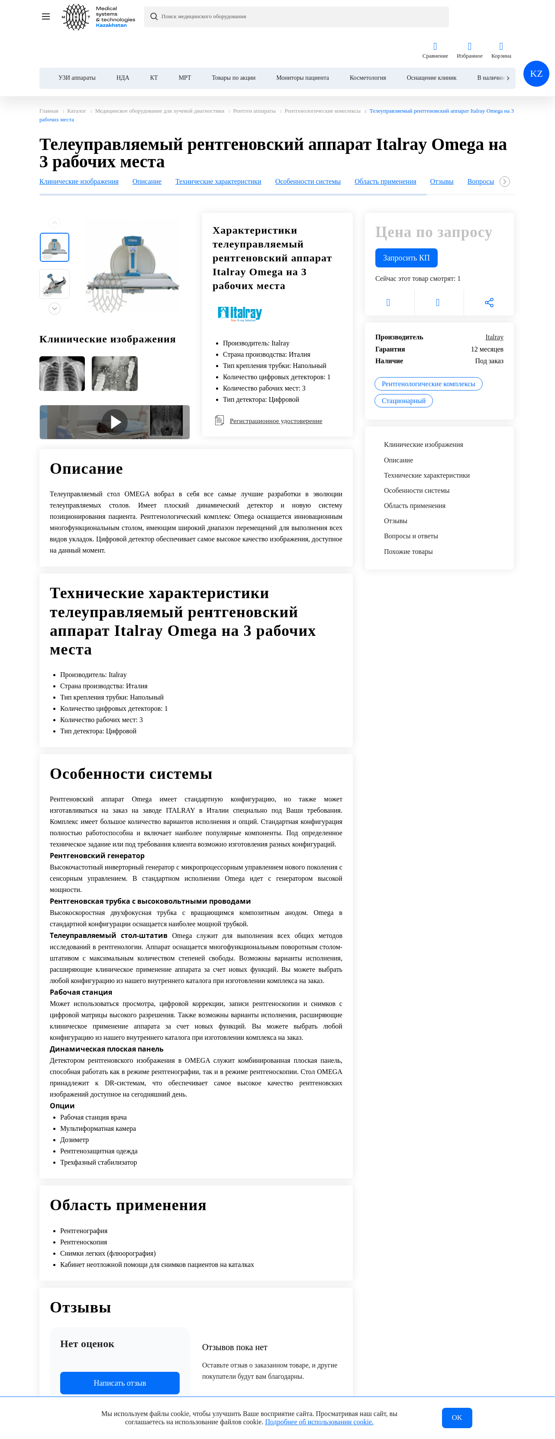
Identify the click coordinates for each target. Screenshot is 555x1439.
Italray (494, 305)
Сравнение (435, 17)
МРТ (185, 44)
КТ (154, 44)
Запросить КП (406, 226)
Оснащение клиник (432, 44)
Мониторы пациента (302, 44)
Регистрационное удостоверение (268, 389)
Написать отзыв (120, 1351)
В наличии (490, 44)
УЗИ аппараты (77, 44)
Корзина (501, 17)
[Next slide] (507, 44)
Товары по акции (234, 44)
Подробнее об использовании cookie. (319, 1421)
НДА (122, 44)
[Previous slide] (54, 191)
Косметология (368, 44)
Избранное (469, 17)
